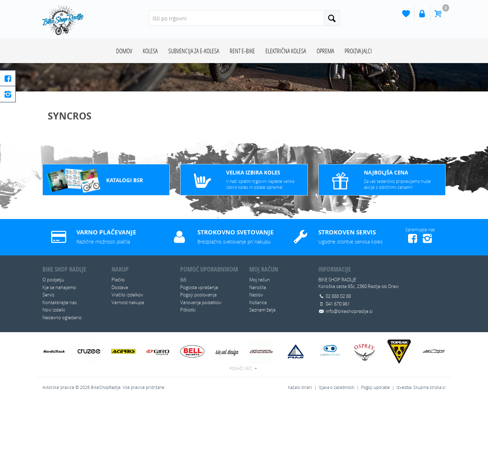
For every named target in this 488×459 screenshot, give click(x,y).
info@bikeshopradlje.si (349, 369)
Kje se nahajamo (59, 345)
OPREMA (325, 51)
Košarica (258, 360)
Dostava (119, 345)
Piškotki (188, 368)
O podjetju (53, 338)
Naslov (256, 353)
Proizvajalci (358, 51)
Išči (183, 338)
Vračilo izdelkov (127, 353)
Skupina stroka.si (429, 445)
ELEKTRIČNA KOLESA (285, 51)
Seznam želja (262, 368)
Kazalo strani (300, 445)
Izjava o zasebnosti (336, 445)
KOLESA (150, 51)
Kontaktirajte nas (59, 360)
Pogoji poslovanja (198, 353)
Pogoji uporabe (375, 445)
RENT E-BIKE (242, 51)
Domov (124, 51)
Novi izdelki (53, 368)
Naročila (257, 345)
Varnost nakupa (127, 360)
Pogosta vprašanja (199, 345)
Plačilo (118, 338)
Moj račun (259, 338)
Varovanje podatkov (200, 360)
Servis (48, 353)
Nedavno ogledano (62, 375)
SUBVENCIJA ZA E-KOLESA (193, 51)
